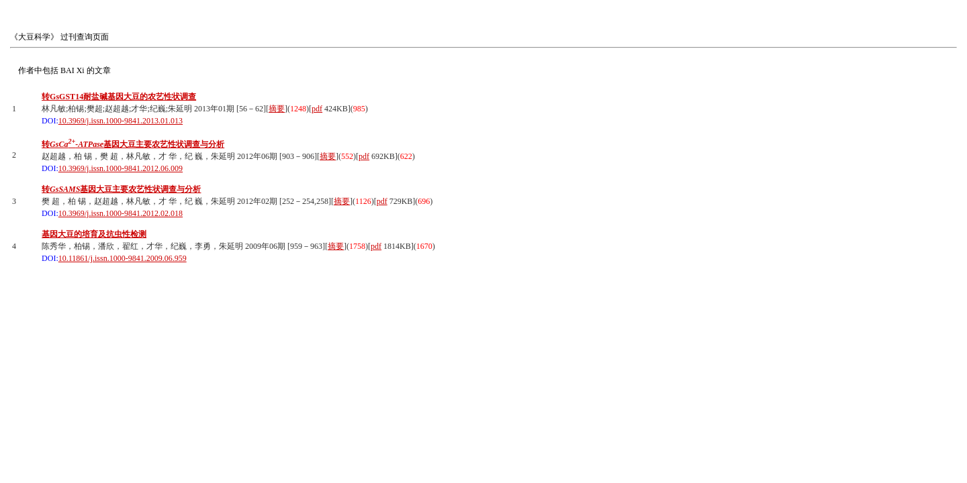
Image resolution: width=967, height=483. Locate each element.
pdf (317, 108)
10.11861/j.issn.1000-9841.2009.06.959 (122, 258)
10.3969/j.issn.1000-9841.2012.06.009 (120, 168)
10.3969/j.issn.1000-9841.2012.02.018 (120, 213)
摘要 (277, 108)
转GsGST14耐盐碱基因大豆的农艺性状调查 (119, 96)
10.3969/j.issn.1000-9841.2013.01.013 (120, 120)
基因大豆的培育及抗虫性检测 (94, 234)
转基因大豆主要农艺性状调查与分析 (133, 144)
